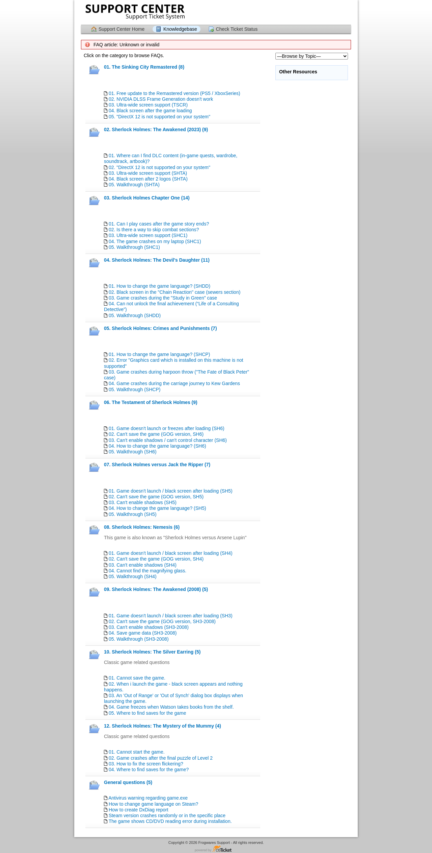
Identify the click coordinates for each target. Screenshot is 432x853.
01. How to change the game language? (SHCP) (159, 354)
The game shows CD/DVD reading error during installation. (170, 821)
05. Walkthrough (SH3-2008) (139, 639)
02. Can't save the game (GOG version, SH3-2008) (162, 621)
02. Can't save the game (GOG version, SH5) (156, 496)
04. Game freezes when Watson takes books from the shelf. (171, 707)
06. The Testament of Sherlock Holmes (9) (150, 402)
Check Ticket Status (237, 29)
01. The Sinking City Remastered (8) (144, 67)
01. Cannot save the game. (137, 678)
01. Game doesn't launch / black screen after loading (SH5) (171, 491)
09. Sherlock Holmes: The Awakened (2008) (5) (156, 589)
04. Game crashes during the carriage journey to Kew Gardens (174, 383)
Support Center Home (121, 29)
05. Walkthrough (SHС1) (134, 247)
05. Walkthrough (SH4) (133, 576)
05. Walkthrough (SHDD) (135, 315)
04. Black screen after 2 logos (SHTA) (148, 179)
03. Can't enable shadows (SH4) (143, 565)
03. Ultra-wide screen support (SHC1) (148, 235)
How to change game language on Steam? (153, 804)
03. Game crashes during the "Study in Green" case (163, 298)
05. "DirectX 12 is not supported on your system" (159, 116)
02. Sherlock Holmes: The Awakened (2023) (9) (156, 129)
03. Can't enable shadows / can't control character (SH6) (168, 440)
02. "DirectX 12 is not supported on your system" (159, 167)
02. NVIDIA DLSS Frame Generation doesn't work (161, 99)
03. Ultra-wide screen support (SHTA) (148, 173)
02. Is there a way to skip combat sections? (154, 229)
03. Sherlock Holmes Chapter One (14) (147, 197)
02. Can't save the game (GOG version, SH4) (156, 559)
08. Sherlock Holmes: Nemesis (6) (142, 527)
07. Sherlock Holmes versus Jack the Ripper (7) (157, 464)
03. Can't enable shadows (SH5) (143, 502)
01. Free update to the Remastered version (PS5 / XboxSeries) (174, 93)
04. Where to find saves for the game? (149, 769)
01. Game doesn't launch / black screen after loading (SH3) (171, 615)
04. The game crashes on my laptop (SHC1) (155, 241)
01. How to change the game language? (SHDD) (159, 286)
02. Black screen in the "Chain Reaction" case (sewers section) (174, 292)
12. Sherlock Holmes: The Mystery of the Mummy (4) (162, 726)
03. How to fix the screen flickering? (146, 763)
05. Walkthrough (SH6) (133, 451)
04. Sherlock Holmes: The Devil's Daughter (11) (157, 260)
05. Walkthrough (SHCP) (135, 389)
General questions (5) (128, 782)
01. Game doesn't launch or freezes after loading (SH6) (166, 428)
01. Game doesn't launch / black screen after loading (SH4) (171, 553)
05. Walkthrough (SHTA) (134, 184)
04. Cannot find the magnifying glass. (147, 570)
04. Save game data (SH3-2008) (143, 633)
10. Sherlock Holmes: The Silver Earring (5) (152, 652)
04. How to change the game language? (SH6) (157, 446)
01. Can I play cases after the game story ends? (159, 224)
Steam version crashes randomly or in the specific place (167, 815)
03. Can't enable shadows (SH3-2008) (149, 627)
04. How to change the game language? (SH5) (157, 508)
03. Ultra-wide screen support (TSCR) (148, 105)
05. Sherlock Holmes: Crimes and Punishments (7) (160, 328)
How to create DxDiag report (138, 809)
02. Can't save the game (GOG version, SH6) (156, 434)
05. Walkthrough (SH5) (133, 514)
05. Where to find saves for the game (147, 713)
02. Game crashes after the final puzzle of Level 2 (161, 758)
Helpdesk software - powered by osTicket (216, 849)
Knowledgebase (180, 29)
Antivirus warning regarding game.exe (148, 798)
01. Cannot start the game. (137, 752)
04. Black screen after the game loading (150, 110)
